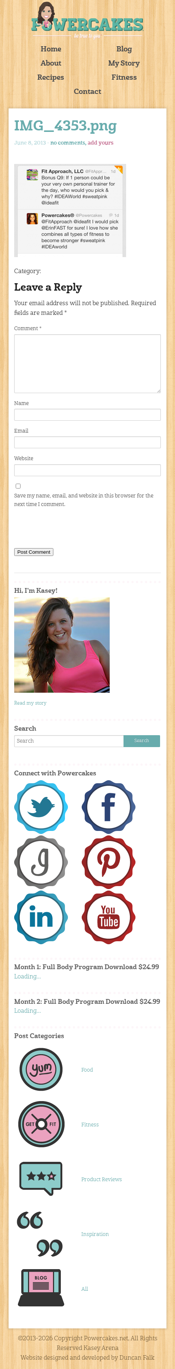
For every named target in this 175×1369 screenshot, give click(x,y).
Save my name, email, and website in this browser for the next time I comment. (83, 500)
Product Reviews (101, 1179)
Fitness (124, 78)
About (51, 63)
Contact (87, 92)
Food (87, 1070)
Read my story (30, 703)
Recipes (50, 78)
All (84, 1289)
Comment (27, 328)
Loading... (27, 977)
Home (51, 49)
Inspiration (95, 1234)
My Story (124, 63)
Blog (124, 49)
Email (21, 431)
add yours (100, 143)
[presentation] (71, 529)
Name (21, 403)
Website (23, 458)
